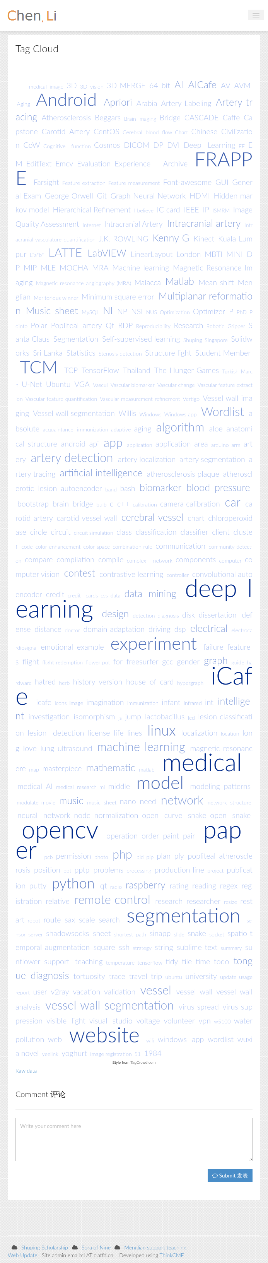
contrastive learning (131, 574)
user (40, 991)
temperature (120, 962)
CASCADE (201, 117)
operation (122, 835)
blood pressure (218, 487)
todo (221, 961)
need (148, 801)
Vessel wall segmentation (74, 413)
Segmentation (75, 338)
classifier (194, 531)
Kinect (204, 238)
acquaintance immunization (75, 429)
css (104, 595)
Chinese (204, 131)
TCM (39, 366)
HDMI (199, 195)
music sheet (101, 802)
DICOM (136, 144)
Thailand (136, 370)
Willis (128, 413)
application (139, 444)
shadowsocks (67, 933)
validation (119, 991)
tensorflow (149, 962)
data (116, 595)
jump (133, 716)
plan (164, 855)
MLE (48, 267)
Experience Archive (151, 163)
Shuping (192, 339)
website (104, 1034)
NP (122, 311)
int (209, 702)
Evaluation (94, 163)
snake (197, 933)
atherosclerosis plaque (183, 473)
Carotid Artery (66, 131)
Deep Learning (210, 144)
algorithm (180, 427)
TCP (71, 370)
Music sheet (52, 310)
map (34, 769)
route (52, 919)
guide (238, 662)
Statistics (81, 352)
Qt (110, 325)
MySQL (90, 312)
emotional (57, 646)
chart (196, 517)
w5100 (222, 1021)
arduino (220, 444)
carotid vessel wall (87, 517)
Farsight (46, 182)
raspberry (146, 884)
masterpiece (62, 768)
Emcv (64, 163)
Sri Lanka (48, 352)
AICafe (202, 84)
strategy (142, 948)
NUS (151, 312)
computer (230, 560)
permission (73, 855)
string (164, 947)
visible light (65, 1020)
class (124, 531)
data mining (150, 593)
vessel (155, 989)
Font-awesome (187, 182)
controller (178, 575)
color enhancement (58, 546)
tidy (172, 961)
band (111, 489)
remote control (112, 899)
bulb (101, 504)
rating (179, 885)
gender (188, 661)
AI (178, 84)
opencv (60, 829)
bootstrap (33, 503)
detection (144, 615)
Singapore (216, 339)
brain (61, 503)
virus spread (199, 1006)
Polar (39, 325)
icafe (43, 702)
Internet (91, 224)
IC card (168, 209)
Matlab (179, 281)
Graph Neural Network (148, 195)
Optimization (175, 312)
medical (202, 761)
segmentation (183, 914)
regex (229, 885)
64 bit (159, 85)
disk (188, 614)
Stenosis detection (120, 353)
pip (150, 856)
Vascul (100, 385)
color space (96, 546)
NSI (137, 311)
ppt (67, 870)
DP (158, 144)
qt (103, 885)
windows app (181, 1039)
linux (161, 730)
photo (101, 856)
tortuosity (89, 976)
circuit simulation (93, 532)
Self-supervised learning (141, 338)
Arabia (147, 103)
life (118, 732)
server (35, 934)
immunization (143, 703)
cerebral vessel (152, 517)
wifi (150, 1040)
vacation (86, 991)
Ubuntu (58, 384)
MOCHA (74, 267)
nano (128, 801)
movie (48, 802)
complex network (149, 560)
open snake (230, 815)
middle (119, 786)
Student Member (223, 352)
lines (134, 732)
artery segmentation (212, 459)
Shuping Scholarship (44, 1247)
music (71, 800)
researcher (203, 901)
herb (64, 682)
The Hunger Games (186, 370)
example (90, 646)
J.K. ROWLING (123, 238)
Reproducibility (153, 326)
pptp (82, 869)
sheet (102, 933)
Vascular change (176, 385)
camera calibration (190, 503)
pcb (48, 856)
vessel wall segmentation (109, 1005)
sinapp (160, 933)
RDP (125, 325)
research (169, 901)
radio (116, 886)
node (82, 815)
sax (70, 919)
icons (61, 703)
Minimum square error (118, 296)
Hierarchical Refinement (92, 209)
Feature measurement (134, 183)
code (26, 546)
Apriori (118, 102)
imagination (105, 702)
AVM (242, 85)
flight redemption (62, 662)
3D (72, 85)
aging (143, 428)
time (203, 961)
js (120, 717)
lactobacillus (164, 716)
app (113, 442)
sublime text (197, 947)
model (160, 782)
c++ (123, 503)
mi (102, 787)
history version (98, 681)
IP (206, 209)
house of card (150, 681)
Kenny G (171, 237)
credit (55, 594)
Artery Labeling (186, 103)
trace (117, 976)
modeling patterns (220, 786)
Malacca (147, 282)
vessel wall (194, 991)
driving (160, 629)
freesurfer (142, 661)
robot (34, 920)
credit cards (83, 595)
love (30, 748)
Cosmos (107, 144)
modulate (28, 802)
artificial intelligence (101, 472)
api (94, 443)
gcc (167, 661)
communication (180, 545)
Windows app (180, 414)
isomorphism (94, 716)
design (115, 614)
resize (230, 901)
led (191, 717)
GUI (222, 182)
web (55, 1039)
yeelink (50, 1054)
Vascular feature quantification (61, 398)
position (47, 869)
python (73, 883)
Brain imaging (140, 118)
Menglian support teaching (155, 1247)
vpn (205, 1020)
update (228, 977)
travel (138, 976)
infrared (193, 703)
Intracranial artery (204, 223)
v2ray (60, 991)
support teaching (73, 961)
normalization (116, 815)
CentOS (106, 131)
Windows (151, 414)
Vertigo (191, 398)
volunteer (179, 1020)
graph (215, 660)
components (196, 559)
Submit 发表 (230, 1175)
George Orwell (69, 195)
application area (181, 443)
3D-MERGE (126, 85)
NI (108, 310)
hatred (45, 681)
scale (87, 919)
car (232, 502)
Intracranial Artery (133, 223)
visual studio (111, 1020)
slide (179, 934)
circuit (60, 531)
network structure (229, 802)
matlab (146, 769)
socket (216, 934)
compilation (75, 559)
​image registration (110, 1054)
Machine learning (140, 267)
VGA (82, 384)
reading (204, 885)
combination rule (132, 546)
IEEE (191, 209)
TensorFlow (100, 370)
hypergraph (190, 682)
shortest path (130, 934)
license (99, 732)
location (230, 733)
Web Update (23, 1255)
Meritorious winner (56, 297)
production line (179, 869)
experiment (153, 643)
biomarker (160, 487)
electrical (208, 628)
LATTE (65, 252)
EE (242, 145)
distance (47, 629)
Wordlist (222, 411)
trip (156, 976)
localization (199, 732)
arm (235, 444)
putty (37, 885)
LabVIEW (106, 253)
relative (58, 901)
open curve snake (174, 815)
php (122, 854)
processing (138, 870)
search (109, 919)
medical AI (35, 786)
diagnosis (168, 615)
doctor (72, 629)
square (104, 947)
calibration (145, 504)
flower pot (97, 662)
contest (79, 573)
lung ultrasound (66, 748)
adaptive (121, 429)
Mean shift (216, 282)
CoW (32, 144)
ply (179, 855)
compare (39, 559)
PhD (242, 312)
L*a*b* (37, 255)
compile (110, 559)
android (73, 443)
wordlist (221, 1039)
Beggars (108, 117)
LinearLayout (152, 254)
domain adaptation (114, 629)
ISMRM (221, 210)
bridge (83, 503)
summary (231, 948)
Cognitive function (67, 145)
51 (138, 1054)
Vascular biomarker (133, 385)
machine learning (141, 746)
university (201, 976)
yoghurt (74, 1053)
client (221, 531)
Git (102, 195)
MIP (30, 267)
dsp (180, 629)
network (182, 799)
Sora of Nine (96, 1247)
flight (30, 661)
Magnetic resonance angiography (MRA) (83, 283)
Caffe (231, 117)
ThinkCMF (172, 1255)
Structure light (168, 352)
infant (171, 702)
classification (155, 531)
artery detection (72, 457)
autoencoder (81, 488)
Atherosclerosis (66, 117)
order (150, 835)
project (215, 870)
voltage (148, 1020)
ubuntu (174, 977)
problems (108, 869)
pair (189, 835)
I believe (144, 210)
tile (187, 961)
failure (213, 646)
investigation (49, 716)
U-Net (32, 384)
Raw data (26, 1070)
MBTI (213, 254)
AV (225, 85)
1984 (152, 1053)
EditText (39, 163)
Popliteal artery (76, 325)
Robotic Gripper (226, 326)
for (118, 661)
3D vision (92, 86)
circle (38, 531)
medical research (76, 787)
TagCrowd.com (142, 1062)
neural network (43, 815)
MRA (100, 267)
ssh (124, 947)
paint (171, 835)
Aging (23, 104)
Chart (181, 132)
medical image (46, 86)
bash (127, 488)
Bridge (170, 117)
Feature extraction (84, 183)
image (76, 703)
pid (140, 856)
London (188, 254)
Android (66, 99)
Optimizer (209, 311)
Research (188, 325)
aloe (216, 428)
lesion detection (56, 732)
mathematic (110, 767)
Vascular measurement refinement (140, 398)
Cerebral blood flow (147, 132)
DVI (173, 144)
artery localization (147, 459)
